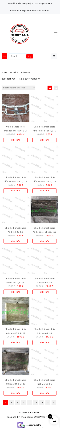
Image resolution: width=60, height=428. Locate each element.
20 (48, 402)
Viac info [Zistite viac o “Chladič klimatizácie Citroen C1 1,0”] (44, 292)
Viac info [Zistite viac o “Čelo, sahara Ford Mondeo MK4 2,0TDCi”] (15, 140)
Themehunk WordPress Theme (37, 417)
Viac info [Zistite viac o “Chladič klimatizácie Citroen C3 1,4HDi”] (15, 342)
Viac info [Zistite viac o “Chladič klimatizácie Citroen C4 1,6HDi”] (15, 393)
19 (41, 402)
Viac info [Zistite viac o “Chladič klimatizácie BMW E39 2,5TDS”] (15, 292)
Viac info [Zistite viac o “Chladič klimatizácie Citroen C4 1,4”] (44, 342)
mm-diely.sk (34, 412)
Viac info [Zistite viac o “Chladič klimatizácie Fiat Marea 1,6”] (44, 393)
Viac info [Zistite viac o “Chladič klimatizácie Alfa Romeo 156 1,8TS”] (44, 140)
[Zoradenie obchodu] (18, 88)
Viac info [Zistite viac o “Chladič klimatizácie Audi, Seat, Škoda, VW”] (44, 241)
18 (36, 402)
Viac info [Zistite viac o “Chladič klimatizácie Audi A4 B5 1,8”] (15, 241)
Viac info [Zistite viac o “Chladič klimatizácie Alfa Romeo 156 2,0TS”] (15, 190)
